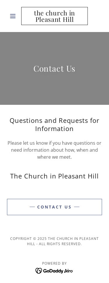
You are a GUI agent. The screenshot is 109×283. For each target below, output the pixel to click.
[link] (54, 16)
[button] (14, 16)
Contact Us (54, 207)
